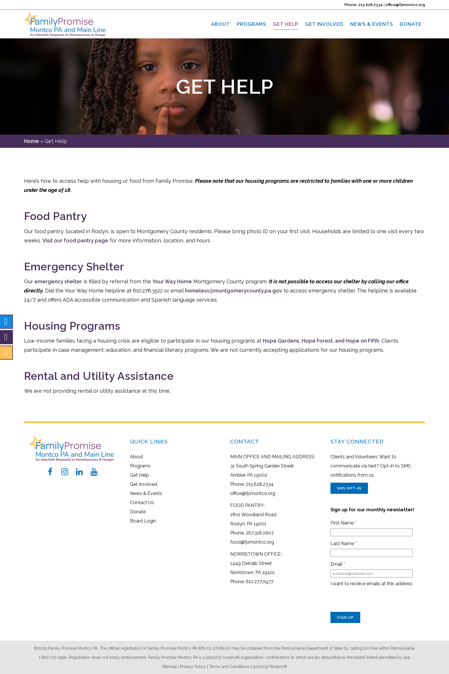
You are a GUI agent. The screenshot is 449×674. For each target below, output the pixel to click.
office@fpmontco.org (405, 5)
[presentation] (374, 600)
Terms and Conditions (229, 666)
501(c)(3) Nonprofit (270, 666)
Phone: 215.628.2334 (363, 5)
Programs (140, 466)
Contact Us (142, 502)
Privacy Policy (193, 666)
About (136, 456)
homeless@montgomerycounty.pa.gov (233, 291)
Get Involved (143, 484)
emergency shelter (58, 281)
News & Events (146, 493)
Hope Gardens (281, 341)
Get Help (139, 475)
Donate (138, 511)
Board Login (143, 521)
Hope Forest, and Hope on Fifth (340, 341)
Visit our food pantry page (75, 240)
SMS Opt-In (349, 488)
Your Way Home (172, 281)
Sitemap (169, 666)
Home (31, 141)
